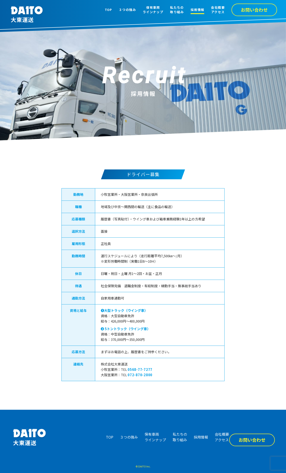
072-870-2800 (140, 374)
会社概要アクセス (218, 9)
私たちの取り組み (177, 9)
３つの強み (127, 10)
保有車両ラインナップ (153, 9)
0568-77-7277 (140, 369)
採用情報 (197, 10)
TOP (108, 10)
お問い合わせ (254, 9)
